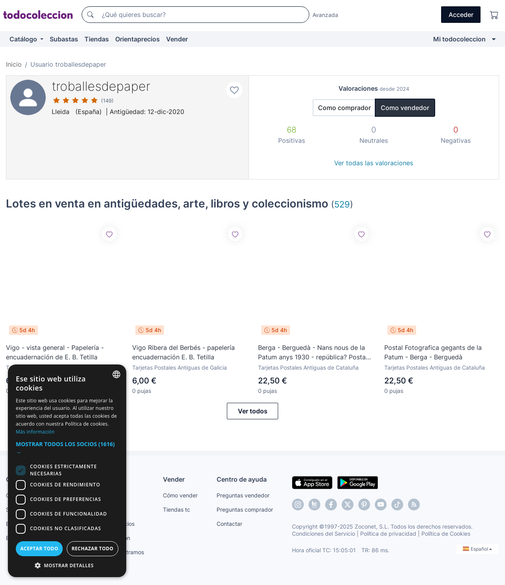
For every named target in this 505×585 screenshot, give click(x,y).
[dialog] (67, 470)
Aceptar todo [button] (39, 548)
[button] (67, 448)
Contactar (229, 523)
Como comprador (344, 108)
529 (342, 204)
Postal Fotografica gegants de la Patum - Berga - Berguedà (433, 352)
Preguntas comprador (245, 509)
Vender (177, 39)
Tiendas (96, 39)
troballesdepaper (101, 86)
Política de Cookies (445, 533)
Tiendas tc (176, 509)
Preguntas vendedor (243, 495)
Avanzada (325, 14)
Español (477, 549)
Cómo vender (180, 495)
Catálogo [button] (24, 39)
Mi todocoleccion (459, 39)
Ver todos (252, 411)
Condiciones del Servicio (323, 533)
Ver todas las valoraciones (373, 163)
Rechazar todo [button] (92, 548)
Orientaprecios (137, 39)
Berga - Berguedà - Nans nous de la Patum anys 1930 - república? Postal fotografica (312, 353)
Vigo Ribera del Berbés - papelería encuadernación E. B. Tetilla (183, 352)
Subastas (64, 39)
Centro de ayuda (242, 479)
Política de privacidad (388, 533)
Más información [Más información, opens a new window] (35, 431)
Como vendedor (405, 108)
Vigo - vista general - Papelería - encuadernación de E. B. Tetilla (55, 352)
